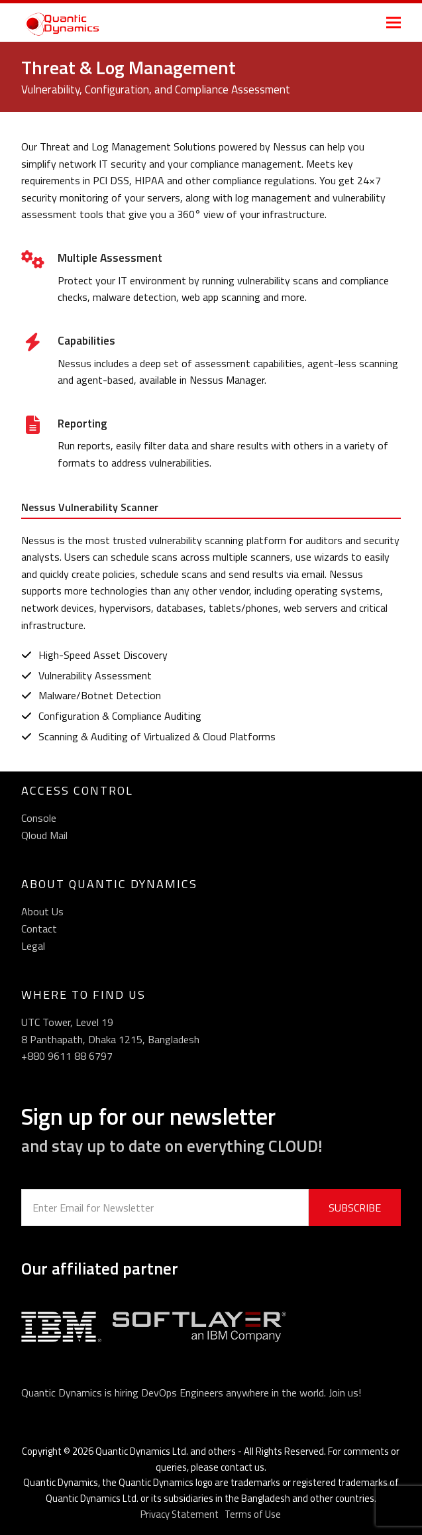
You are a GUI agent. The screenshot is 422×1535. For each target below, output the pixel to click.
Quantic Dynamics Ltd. (141, 1451)
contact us (242, 1467)
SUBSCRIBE (355, 1208)
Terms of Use (253, 1514)
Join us (343, 1392)
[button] (393, 22)
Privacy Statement (179, 1514)
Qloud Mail (44, 835)
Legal (33, 946)
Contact (39, 929)
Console (38, 818)
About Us (42, 911)
